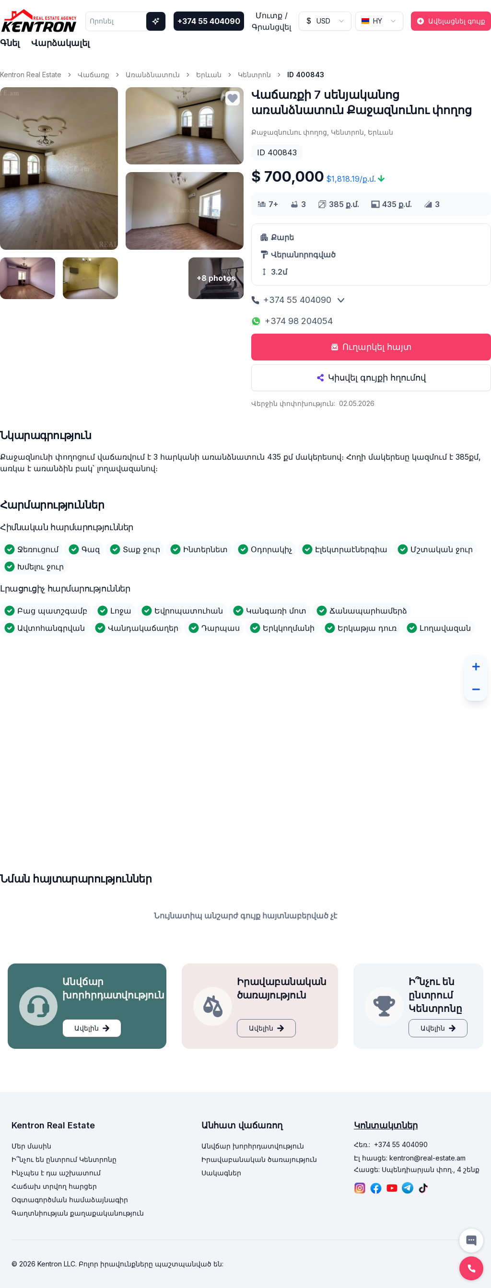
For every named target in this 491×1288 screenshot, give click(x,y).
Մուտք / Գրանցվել (271, 21)
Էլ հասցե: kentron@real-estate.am (410, 1158)
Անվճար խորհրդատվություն (252, 1146)
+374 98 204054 (292, 321)
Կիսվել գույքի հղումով (371, 377)
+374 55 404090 (208, 21)
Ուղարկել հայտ (371, 347)
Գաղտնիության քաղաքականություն (78, 1213)
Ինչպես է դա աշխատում (56, 1173)
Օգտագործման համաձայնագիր (70, 1199)
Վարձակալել (60, 43)
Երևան (209, 74)
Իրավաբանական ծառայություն (259, 1159)
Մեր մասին (31, 1146)
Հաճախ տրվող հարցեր (54, 1186)
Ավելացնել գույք (451, 21)
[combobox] (325, 21)
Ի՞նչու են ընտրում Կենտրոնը (64, 1159)
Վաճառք (93, 74)
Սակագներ (221, 1173)
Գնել (10, 43)
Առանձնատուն (153, 74)
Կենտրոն (254, 74)
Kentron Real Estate (30, 74)
